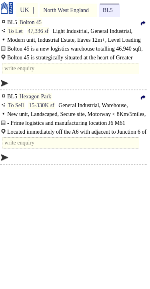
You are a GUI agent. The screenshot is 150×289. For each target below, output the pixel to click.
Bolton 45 (30, 22)
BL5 (108, 10)
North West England (66, 10)
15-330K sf (41, 105)
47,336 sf (38, 31)
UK (24, 9)
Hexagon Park (35, 97)
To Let (15, 31)
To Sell (16, 105)
